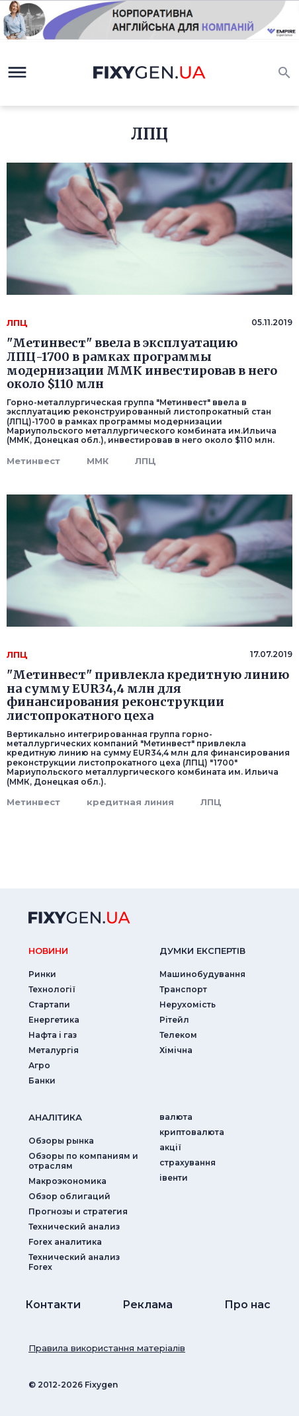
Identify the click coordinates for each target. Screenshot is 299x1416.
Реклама (147, 1304)
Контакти (53, 1304)
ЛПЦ (145, 460)
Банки (42, 1080)
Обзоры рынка (61, 1141)
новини (48, 950)
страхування (187, 1162)
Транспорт (183, 989)
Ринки (42, 974)
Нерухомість (187, 1004)
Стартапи (49, 1004)
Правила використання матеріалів (106, 1348)
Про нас (247, 1304)
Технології (51, 989)
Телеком (178, 1035)
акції (170, 1147)
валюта (175, 1117)
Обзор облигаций (69, 1196)
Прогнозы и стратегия (78, 1211)
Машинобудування (202, 974)
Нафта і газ (52, 1035)
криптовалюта (191, 1132)
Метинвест (33, 460)
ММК (97, 460)
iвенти (173, 1178)
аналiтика (55, 1117)
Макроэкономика (67, 1181)
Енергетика (53, 1020)
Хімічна (175, 1050)
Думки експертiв (202, 950)
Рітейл (174, 1020)
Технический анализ (74, 1227)
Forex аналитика (65, 1242)
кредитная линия (130, 802)
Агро (39, 1065)
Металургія (53, 1050)
